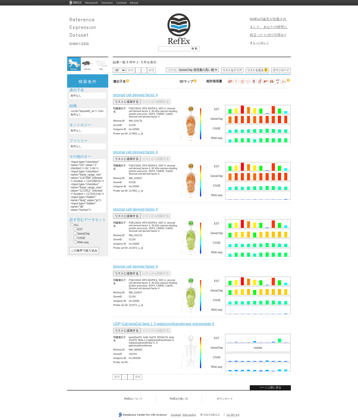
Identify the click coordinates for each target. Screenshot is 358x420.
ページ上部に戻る (270, 387)
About (134, 2)
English (73, 43)
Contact (121, 2)
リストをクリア (232, 70)
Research (91, 2)
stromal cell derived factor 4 (135, 95)
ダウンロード (281, 70)
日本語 (85, 43)
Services (107, 2)
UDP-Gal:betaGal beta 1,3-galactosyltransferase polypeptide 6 (163, 324)
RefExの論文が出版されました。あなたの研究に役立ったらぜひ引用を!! (268, 27)
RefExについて (133, 398)
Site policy (189, 414)
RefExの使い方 (179, 398)
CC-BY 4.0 (232, 414)
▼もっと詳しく (259, 42)
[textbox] (173, 48)
